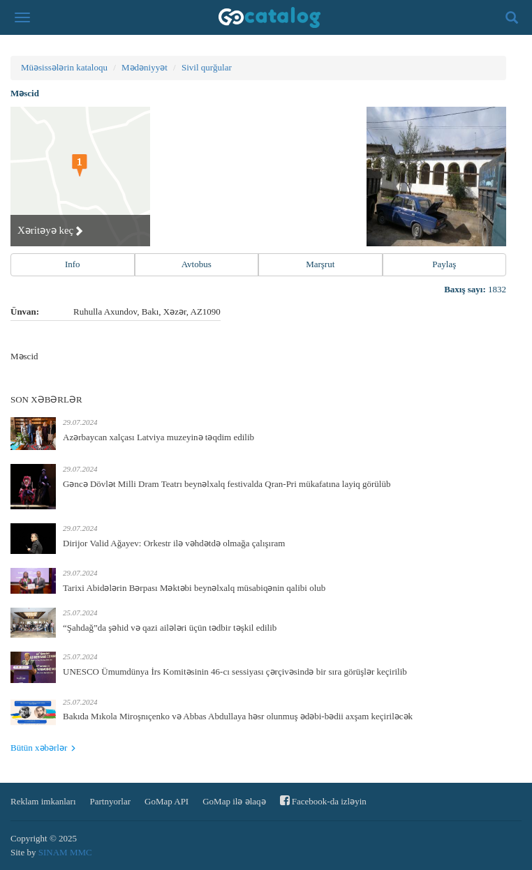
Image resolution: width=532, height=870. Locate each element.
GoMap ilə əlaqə (233, 801)
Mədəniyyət (144, 67)
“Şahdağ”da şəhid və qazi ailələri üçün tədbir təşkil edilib (169, 627)
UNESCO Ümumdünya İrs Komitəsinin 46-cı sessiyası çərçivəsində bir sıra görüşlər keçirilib (235, 671)
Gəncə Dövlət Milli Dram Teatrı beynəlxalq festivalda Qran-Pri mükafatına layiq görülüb (226, 484)
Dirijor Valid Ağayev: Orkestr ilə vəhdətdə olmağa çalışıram (174, 543)
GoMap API (167, 801)
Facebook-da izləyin (323, 801)
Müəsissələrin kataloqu (64, 67)
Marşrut (320, 264)
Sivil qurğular (207, 67)
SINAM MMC (65, 852)
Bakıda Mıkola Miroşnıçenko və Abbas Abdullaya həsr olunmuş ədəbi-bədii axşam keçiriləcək (238, 716)
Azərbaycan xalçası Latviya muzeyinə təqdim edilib (158, 437)
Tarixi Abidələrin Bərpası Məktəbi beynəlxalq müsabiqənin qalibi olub (194, 588)
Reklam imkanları (43, 801)
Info (72, 264)
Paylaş (444, 264)
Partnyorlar (110, 801)
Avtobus (197, 264)
